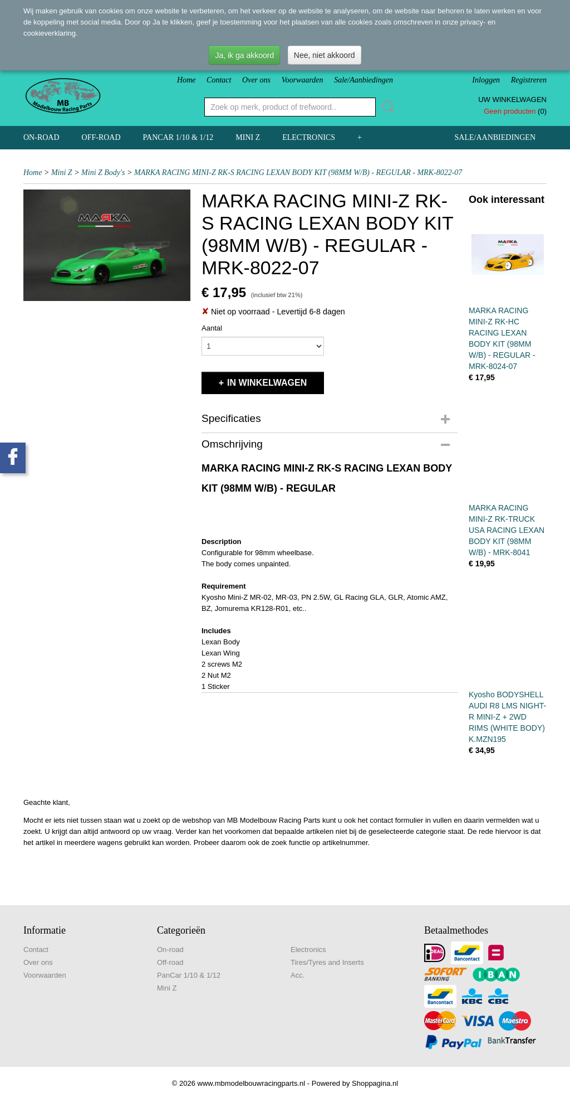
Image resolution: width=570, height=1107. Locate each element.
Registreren (529, 80)
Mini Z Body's (103, 172)
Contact (219, 80)
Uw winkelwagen (512, 99)
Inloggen (486, 80)
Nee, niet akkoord (324, 55)
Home (186, 80)
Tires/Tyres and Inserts (327, 962)
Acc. (297, 975)
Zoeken (386, 107)
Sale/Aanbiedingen (363, 80)
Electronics (308, 137)
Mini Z (247, 137)
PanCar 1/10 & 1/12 (178, 137)
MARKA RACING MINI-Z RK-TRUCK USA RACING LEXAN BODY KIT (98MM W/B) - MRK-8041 (506, 530)
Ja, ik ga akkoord (244, 55)
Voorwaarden (302, 80)
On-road (41, 137)
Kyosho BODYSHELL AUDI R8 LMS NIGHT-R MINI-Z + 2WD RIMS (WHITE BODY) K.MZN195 (507, 717)
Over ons (256, 80)
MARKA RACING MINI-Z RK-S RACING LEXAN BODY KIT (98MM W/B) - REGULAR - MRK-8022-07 (298, 172)
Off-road (101, 137)
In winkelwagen (267, 382)
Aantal (212, 328)
